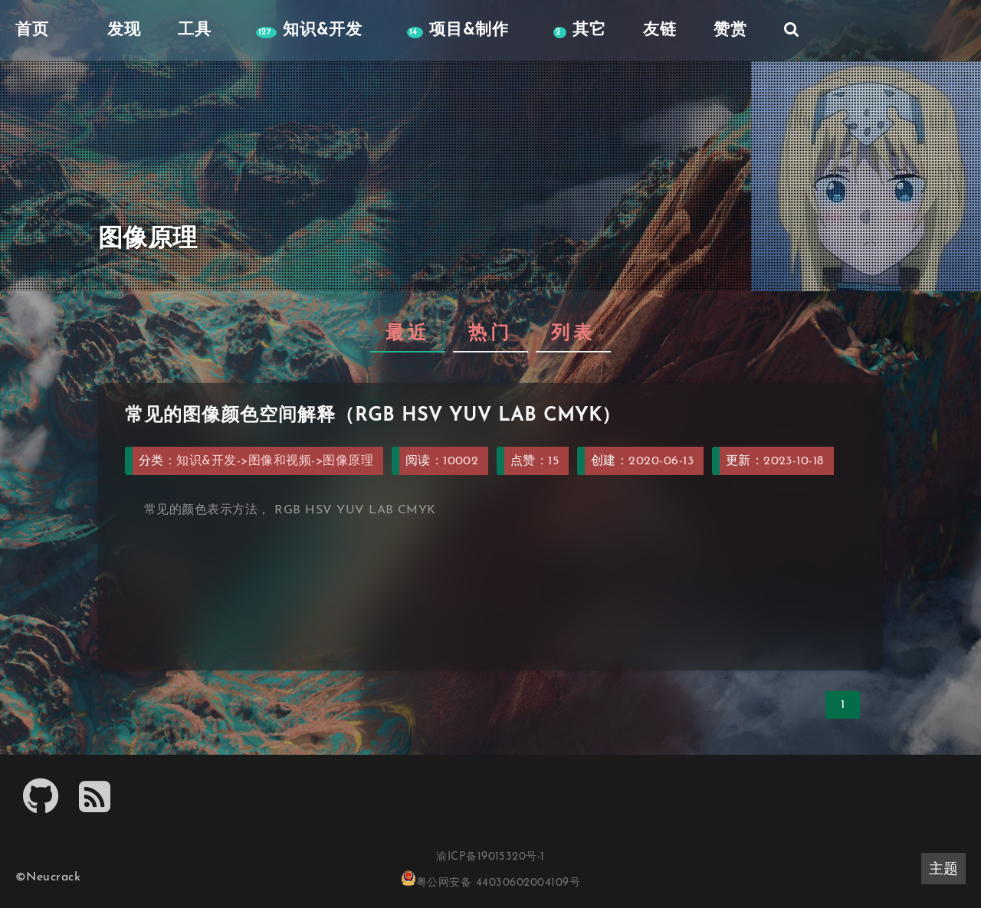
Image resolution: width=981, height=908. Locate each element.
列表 (573, 334)
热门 (490, 334)
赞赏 (730, 30)
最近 (408, 334)
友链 (660, 30)
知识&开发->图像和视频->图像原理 (274, 461)
